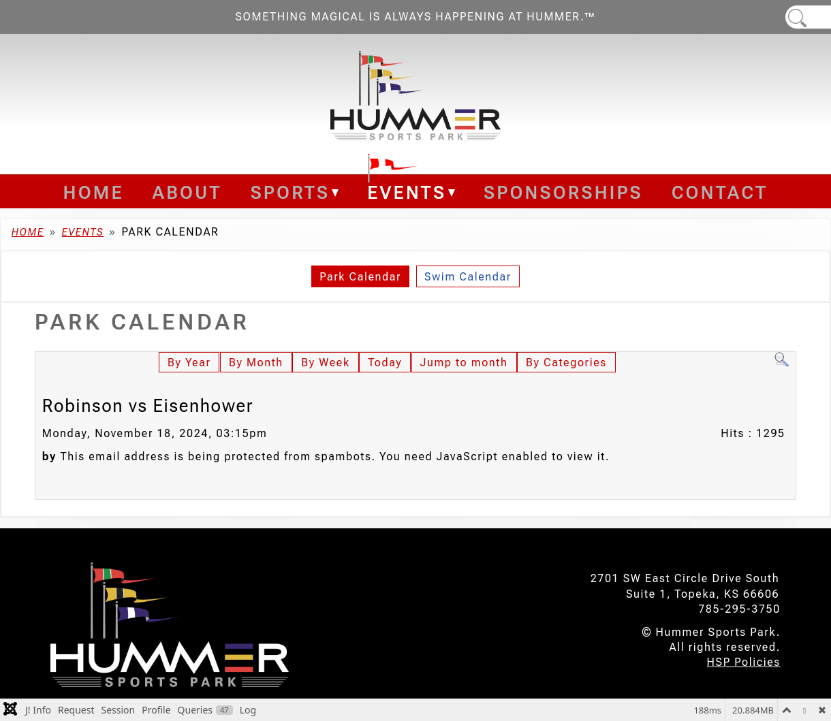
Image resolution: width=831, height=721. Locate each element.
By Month (256, 362)
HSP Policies (744, 662)
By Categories (566, 362)
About (187, 193)
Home (93, 193)
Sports (290, 193)
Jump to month (464, 362)
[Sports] (334, 193)
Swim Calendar (468, 276)
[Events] (450, 193)
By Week (325, 362)
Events (406, 193)
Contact (720, 193)
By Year (189, 362)
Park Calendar (360, 276)
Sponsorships (563, 193)
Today (385, 362)
